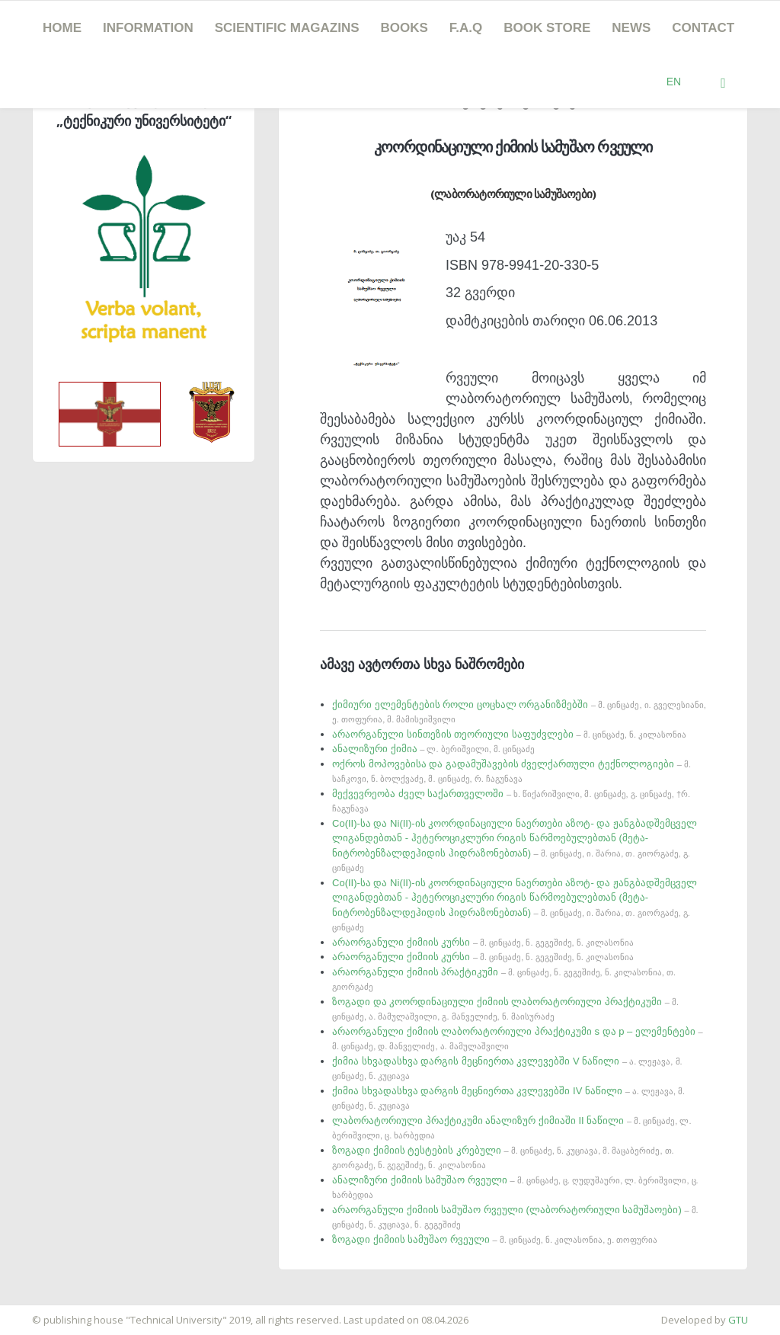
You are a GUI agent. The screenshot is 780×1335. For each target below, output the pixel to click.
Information (148, 28)
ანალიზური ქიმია (433, 748)
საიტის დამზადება (45, 1312)
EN (674, 81)
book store (546, 28)
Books (404, 28)
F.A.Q (465, 28)
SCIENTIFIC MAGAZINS (287, 28)
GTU (738, 1320)
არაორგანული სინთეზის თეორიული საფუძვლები (509, 734)
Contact (703, 28)
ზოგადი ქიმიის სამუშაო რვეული (494, 1239)
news (631, 28)
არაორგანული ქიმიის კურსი (483, 942)
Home (62, 28)
